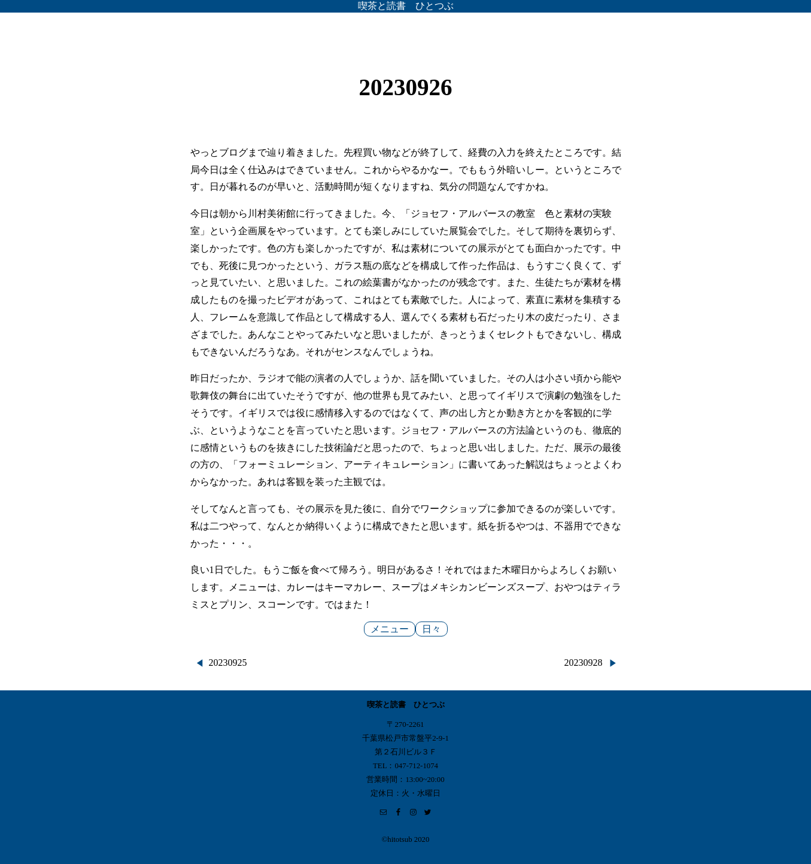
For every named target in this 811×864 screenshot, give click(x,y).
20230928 (583, 662)
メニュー (389, 629)
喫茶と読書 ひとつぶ (406, 6)
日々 (431, 629)
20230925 (228, 662)
